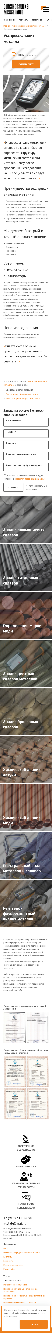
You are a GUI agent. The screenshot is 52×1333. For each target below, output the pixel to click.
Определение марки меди (22, 628)
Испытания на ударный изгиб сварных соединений (20, 1290)
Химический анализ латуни (21, 772)
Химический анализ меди (21, 820)
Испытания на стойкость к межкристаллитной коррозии (24, 1297)
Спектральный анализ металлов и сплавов (24, 868)
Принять (34, 1324)
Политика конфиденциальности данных (21, 1252)
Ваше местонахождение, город (21, 454)
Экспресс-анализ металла (15, 29)
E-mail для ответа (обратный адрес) (24, 465)
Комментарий (13, 420)
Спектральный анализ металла (22, 394)
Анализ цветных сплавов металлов (20, 676)
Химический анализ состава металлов (29, 26)
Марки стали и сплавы (13, 1265)
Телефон (11, 432)
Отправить (13, 487)
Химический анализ (12, 1280)
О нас (6, 1248)
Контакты (23, 19)
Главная (6, 26)
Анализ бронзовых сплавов (20, 724)
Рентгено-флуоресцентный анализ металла (19, 914)
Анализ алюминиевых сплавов (23, 532)
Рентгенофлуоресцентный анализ (23, 398)
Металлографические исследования (19, 1302)
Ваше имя (11, 443)
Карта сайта (9, 1269)
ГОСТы (49, 19)
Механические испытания (15, 1284)
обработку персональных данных (30, 478)
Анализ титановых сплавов (20, 580)
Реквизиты (8, 1261)
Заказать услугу (26, 64)
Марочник (37, 19)
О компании (9, 19)
